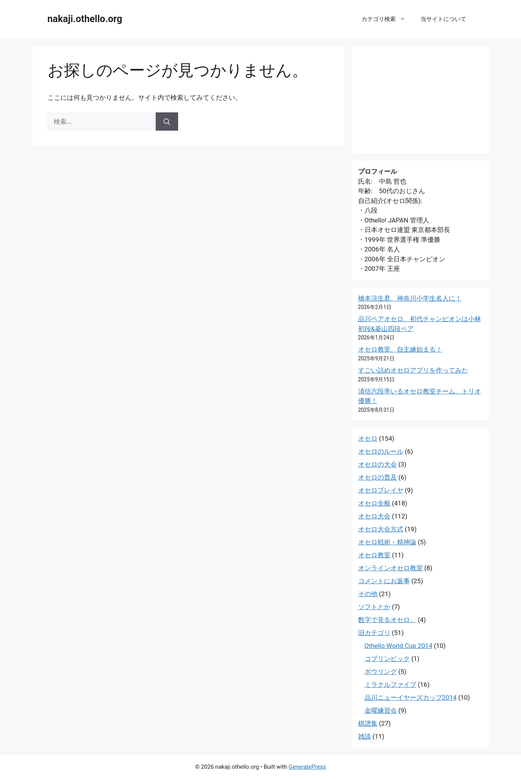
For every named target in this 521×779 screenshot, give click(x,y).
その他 (368, 594)
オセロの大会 (377, 464)
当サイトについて (443, 19)
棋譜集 (368, 723)
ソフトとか (374, 607)
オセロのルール (380, 451)
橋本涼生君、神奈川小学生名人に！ (410, 298)
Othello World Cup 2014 (398, 645)
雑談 (364, 736)
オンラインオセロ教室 (390, 568)
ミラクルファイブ (390, 684)
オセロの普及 (377, 477)
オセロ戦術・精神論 (387, 542)
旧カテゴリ (374, 633)
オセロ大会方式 (380, 529)
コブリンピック (387, 658)
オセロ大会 (374, 516)
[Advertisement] (420, 99)
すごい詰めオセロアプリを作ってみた (413, 370)
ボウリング (381, 671)
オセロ (368, 438)
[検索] (167, 121)
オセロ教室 (374, 555)
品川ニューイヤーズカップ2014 (411, 697)
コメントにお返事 (384, 581)
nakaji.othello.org (85, 18)
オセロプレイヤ (380, 490)
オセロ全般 (374, 503)
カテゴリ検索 (387, 19)
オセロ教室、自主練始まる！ (400, 349)
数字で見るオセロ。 (387, 620)
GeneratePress (307, 766)
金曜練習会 (381, 710)
